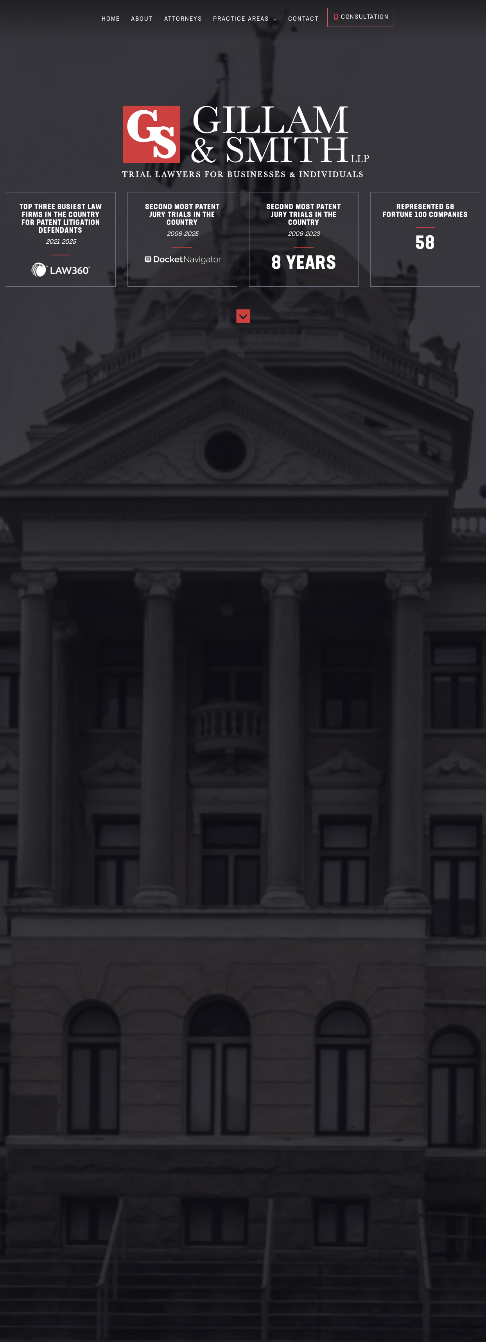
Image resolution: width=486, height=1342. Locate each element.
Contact (302, 19)
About (140, 19)
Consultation (362, 19)
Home (109, 19)
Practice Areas (239, 19)
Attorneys (182, 19)
